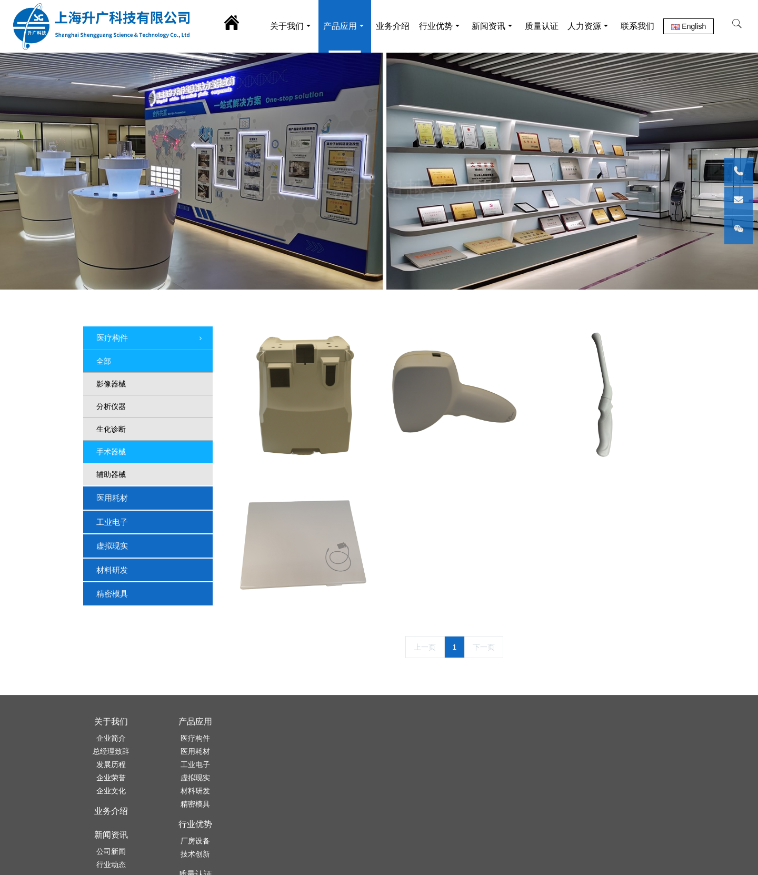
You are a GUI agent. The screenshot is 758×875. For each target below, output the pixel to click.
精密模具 (112, 593)
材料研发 (112, 569)
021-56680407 (516, 769)
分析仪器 (111, 406)
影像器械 (111, 384)
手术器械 (111, 452)
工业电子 (112, 522)
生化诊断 (111, 429)
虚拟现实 (112, 545)
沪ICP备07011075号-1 (434, 857)
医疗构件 (150, 338)
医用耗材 (112, 497)
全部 (103, 361)
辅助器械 (111, 474)
